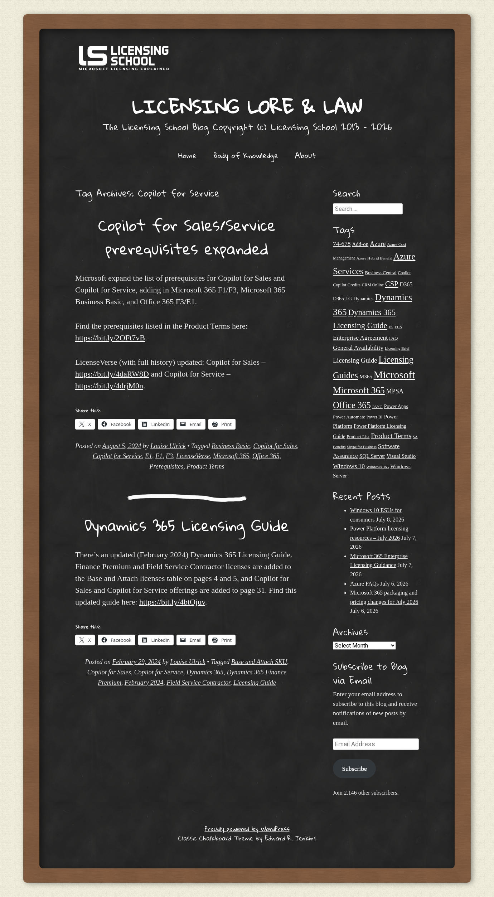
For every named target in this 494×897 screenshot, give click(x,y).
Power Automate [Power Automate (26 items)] (349, 417)
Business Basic (231, 446)
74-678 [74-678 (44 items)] (342, 243)
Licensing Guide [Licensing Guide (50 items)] (355, 360)
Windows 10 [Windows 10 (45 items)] (349, 466)
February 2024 (144, 682)
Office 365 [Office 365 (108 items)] (352, 405)
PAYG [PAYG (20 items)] (377, 406)
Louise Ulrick (168, 446)
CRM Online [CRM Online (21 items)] (373, 285)
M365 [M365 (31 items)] (365, 376)
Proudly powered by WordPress (247, 828)
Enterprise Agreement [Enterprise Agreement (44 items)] (360, 337)
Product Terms (205, 466)
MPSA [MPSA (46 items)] (395, 391)
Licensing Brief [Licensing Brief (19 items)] (397, 348)
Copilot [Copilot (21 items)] (404, 273)
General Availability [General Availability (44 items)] (358, 347)
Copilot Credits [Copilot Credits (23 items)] (346, 284)
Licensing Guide (254, 682)
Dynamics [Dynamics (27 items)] (363, 298)
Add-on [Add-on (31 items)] (360, 244)
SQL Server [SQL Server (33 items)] (372, 456)
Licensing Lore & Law (247, 106)
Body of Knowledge (245, 155)
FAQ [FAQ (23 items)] (393, 338)
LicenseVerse (193, 456)
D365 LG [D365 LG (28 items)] (342, 298)
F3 (169, 456)
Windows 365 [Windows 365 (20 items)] (377, 467)
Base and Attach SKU (259, 661)
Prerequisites (167, 466)
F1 (159, 456)
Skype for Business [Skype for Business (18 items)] (362, 447)
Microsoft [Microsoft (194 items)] (394, 374)
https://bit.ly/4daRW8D (112, 373)
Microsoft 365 (231, 456)
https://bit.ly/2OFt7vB (110, 337)
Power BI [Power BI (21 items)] (375, 417)
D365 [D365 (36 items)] (406, 284)
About (305, 155)
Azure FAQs (364, 584)
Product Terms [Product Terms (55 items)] (391, 436)
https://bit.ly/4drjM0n (109, 385)
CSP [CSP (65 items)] (391, 284)
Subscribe (354, 768)
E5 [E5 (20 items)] (391, 327)
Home (187, 155)
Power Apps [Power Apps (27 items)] (396, 406)
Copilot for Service (117, 456)
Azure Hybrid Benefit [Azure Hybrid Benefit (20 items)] (374, 258)
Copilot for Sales (275, 446)
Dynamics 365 (205, 672)
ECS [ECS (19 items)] (398, 327)
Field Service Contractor (198, 682)
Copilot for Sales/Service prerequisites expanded (187, 236)
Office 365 (265, 456)
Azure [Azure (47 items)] (378, 243)
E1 (148, 456)
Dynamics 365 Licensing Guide (186, 525)
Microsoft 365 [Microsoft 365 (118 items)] (359, 390)
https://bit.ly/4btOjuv (172, 601)
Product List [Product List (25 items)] (358, 436)
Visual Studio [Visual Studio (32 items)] (401, 456)
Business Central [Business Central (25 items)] (381, 272)
